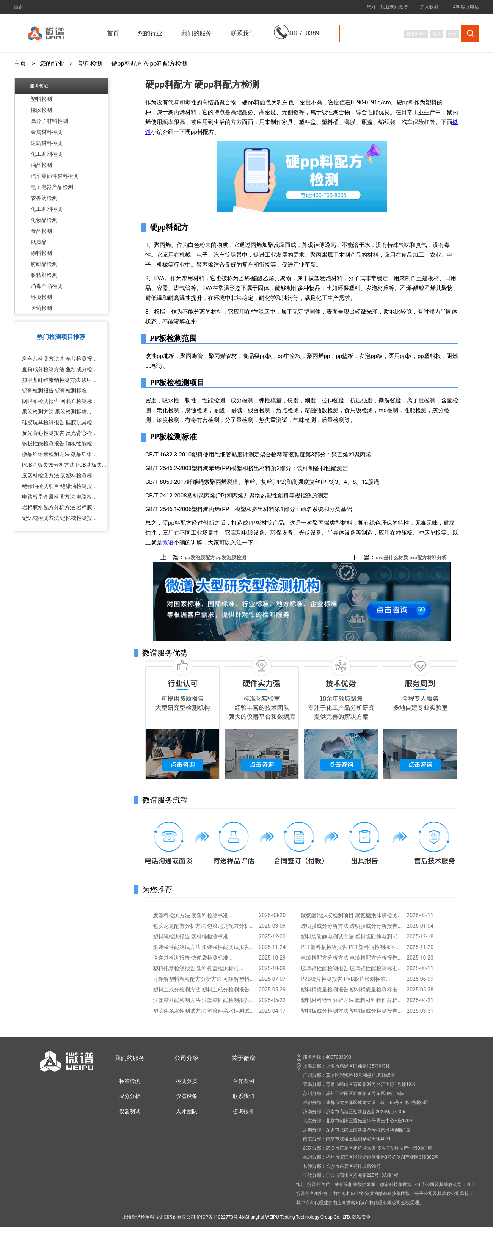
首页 (113, 33)
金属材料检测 (47, 132)
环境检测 (41, 297)
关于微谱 (243, 1058)
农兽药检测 (44, 198)
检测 (436, 33)
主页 (20, 63)
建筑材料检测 (47, 143)
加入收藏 (429, 6)
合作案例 (243, 1081)
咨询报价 (243, 1111)
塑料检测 (90, 63)
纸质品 (39, 242)
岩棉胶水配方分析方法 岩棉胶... (59, 507)
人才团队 (186, 1111)
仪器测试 (129, 1111)
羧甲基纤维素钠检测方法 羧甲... (59, 380)
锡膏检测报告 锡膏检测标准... (56, 390)
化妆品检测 (44, 220)
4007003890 (298, 27)
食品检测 (41, 231)
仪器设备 (186, 1096)
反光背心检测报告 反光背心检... (59, 433)
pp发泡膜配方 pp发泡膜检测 (215, 557)
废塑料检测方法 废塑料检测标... (59, 475)
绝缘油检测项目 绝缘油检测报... (59, 486)
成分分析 (129, 1096)
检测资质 (186, 1081)
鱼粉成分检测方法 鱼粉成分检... (59, 369)
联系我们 (243, 33)
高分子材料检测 (49, 121)
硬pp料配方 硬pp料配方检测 (149, 63)
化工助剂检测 (47, 154)
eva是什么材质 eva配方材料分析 (411, 557)
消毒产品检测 (47, 286)
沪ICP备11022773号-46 (220, 1217)
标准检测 (129, 1081)
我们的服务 (130, 1058)
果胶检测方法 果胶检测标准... (56, 412)
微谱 (18, 7)
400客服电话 (466, 6)
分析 (452, 33)
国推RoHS (415, 33)
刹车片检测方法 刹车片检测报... (59, 359)
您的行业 (52, 63)
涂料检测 (41, 253)
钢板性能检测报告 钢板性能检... (59, 444)
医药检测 (41, 308)
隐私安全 (361, 1217)
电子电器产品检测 (52, 187)
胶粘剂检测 (44, 275)
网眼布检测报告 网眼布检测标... (59, 401)
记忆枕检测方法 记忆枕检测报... (59, 518)
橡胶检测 (41, 110)
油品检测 (41, 165)
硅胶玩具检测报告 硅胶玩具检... (59, 422)
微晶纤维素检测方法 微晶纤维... (59, 454)
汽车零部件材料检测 (55, 176)
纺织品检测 (44, 264)
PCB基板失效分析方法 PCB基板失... (64, 465)
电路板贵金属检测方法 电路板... (59, 497)
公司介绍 (186, 1058)
